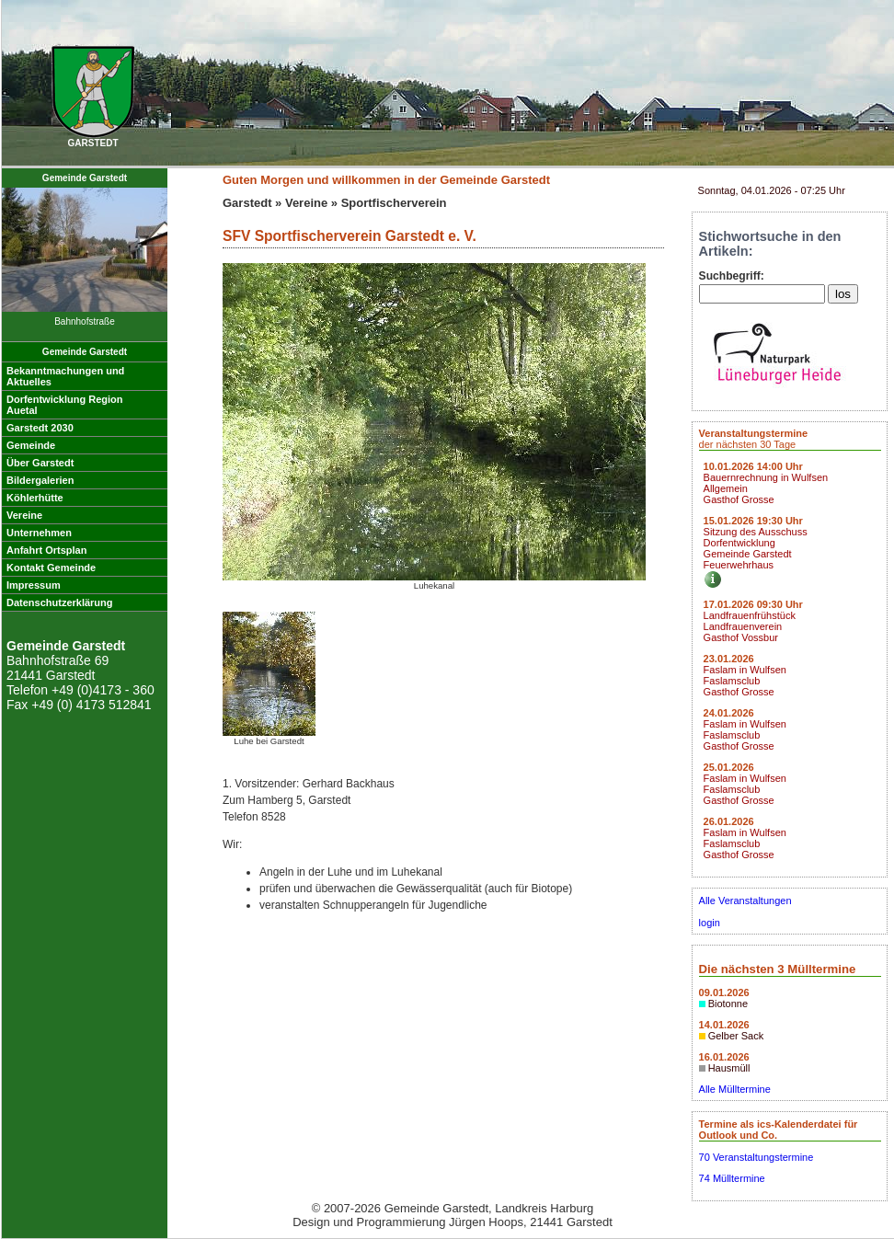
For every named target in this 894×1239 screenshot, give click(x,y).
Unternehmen (39, 532)
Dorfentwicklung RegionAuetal (64, 405)
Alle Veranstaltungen (745, 900)
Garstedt (247, 203)
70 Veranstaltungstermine (756, 1157)
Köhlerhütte (34, 497)
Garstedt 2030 (40, 427)
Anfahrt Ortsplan (46, 550)
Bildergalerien (40, 480)
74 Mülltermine (732, 1178)
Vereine (24, 515)
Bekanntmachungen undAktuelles (65, 376)
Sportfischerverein (394, 203)
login (709, 922)
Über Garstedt (40, 462)
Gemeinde (30, 445)
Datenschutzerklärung (59, 602)
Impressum (33, 585)
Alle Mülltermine (735, 1089)
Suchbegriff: (731, 276)
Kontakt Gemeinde (51, 567)
